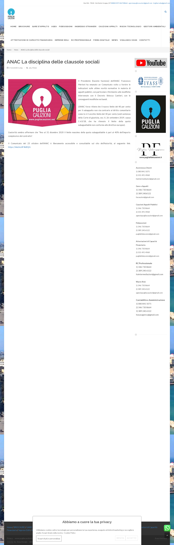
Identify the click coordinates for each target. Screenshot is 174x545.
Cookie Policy (69, 533)
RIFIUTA (120, 538)
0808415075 (115, 3)
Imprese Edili (24, 530)
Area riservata (161, 538)
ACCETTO (131, 538)
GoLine (10, 542)
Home (9, 50)
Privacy (10, 538)
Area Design (22, 542)
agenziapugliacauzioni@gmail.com (140, 3)
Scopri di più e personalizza (49, 538)
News (16, 50)
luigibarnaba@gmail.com (161, 3)
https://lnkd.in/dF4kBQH (19, 147)
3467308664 (123, 3)
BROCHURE (19, 527)
